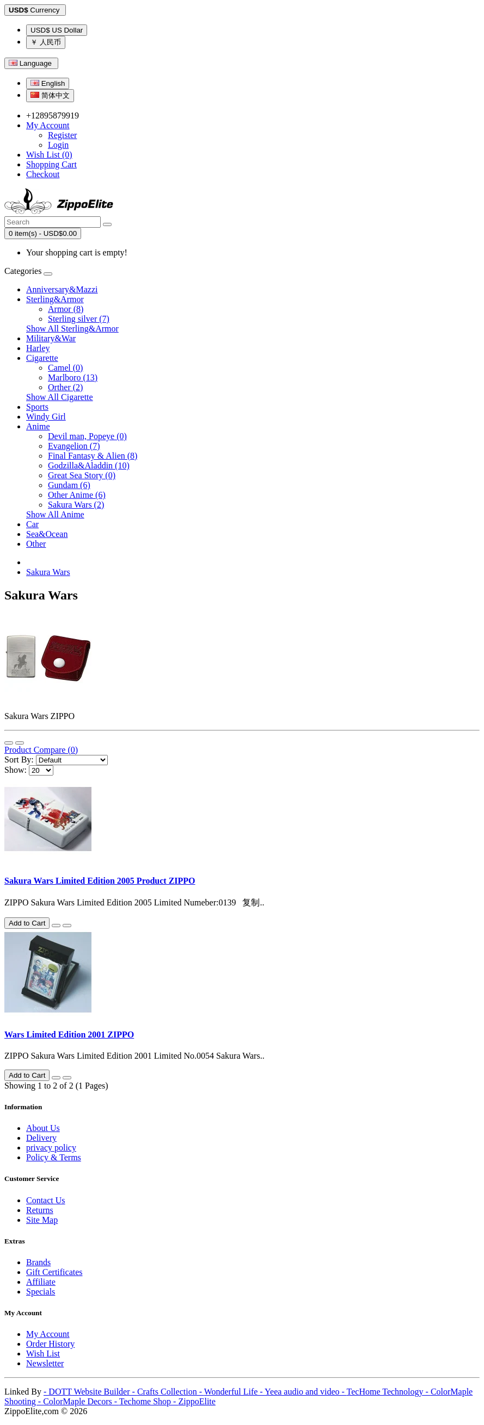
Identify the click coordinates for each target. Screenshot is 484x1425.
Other (36, 543)
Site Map (42, 1219)
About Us (43, 1128)
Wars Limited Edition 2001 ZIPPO (69, 1034)
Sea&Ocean (47, 534)
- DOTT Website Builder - (90, 1391)
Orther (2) (65, 387)
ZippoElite (196, 1401)
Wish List (43, 1353)
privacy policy (51, 1147)
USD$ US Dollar (56, 30)
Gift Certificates (54, 1272)
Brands (38, 1262)
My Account (48, 1334)
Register (62, 135)
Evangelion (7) (74, 446)
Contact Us (45, 1200)
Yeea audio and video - (306, 1391)
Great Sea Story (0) (81, 475)
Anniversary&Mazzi (62, 289)
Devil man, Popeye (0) (87, 436)
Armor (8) (65, 309)
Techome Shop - (149, 1401)
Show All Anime (55, 514)
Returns (39, 1210)
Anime (38, 426)
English (47, 83)
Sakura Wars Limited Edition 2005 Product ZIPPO (99, 880)
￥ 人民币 (45, 42)
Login (58, 144)
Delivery (41, 1137)
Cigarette (42, 357)
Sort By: (19, 759)
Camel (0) (65, 367)
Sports (37, 406)
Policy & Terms (53, 1157)
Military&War (51, 338)
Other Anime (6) (77, 494)
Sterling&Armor (55, 299)
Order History (50, 1343)
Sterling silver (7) (78, 318)
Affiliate (41, 1281)
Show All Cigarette (59, 397)
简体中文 (50, 95)
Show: (15, 769)
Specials (40, 1291)
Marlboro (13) (72, 377)
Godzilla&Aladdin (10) (89, 465)
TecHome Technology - (389, 1391)
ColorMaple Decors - (81, 1401)
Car (32, 524)
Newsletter (45, 1363)
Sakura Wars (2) (76, 504)
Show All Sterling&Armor (72, 328)
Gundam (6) (69, 485)
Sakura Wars (48, 572)
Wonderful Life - (234, 1391)
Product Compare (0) (41, 749)
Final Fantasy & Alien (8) (92, 455)
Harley (38, 348)
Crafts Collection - (170, 1391)
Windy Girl (46, 416)
